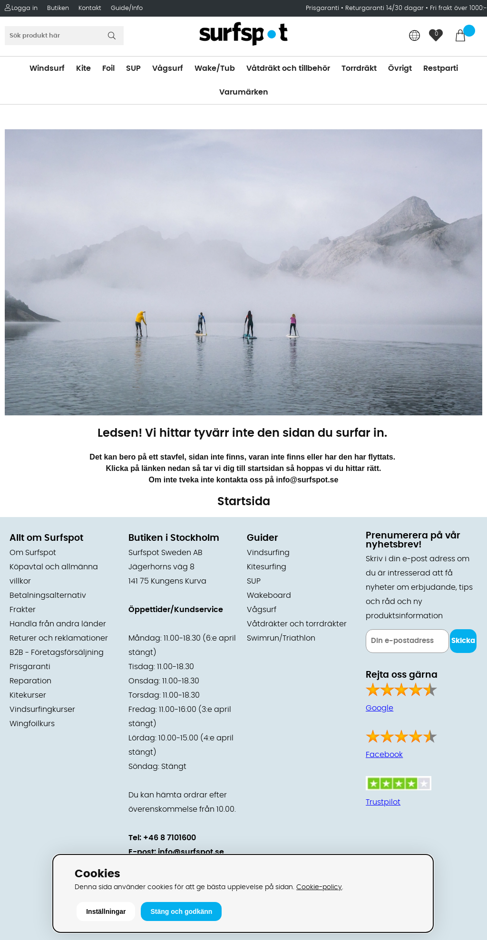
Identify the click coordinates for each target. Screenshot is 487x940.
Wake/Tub (215, 68)
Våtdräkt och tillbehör (288, 68)
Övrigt (400, 68)
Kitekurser (28, 695)
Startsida (243, 502)
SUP (133, 68)
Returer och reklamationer (59, 638)
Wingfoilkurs (32, 724)
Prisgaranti (323, 8)
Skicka (463, 640)
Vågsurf (167, 68)
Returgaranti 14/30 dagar (384, 8)
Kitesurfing (266, 567)
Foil (108, 68)
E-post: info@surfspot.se (176, 852)
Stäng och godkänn (181, 911)
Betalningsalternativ (48, 595)
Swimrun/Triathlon (281, 638)
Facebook (384, 754)
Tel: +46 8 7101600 (162, 838)
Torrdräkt (359, 68)
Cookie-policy (319, 887)
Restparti (440, 68)
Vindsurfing (268, 552)
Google (379, 708)
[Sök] (64, 35)
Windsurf (47, 68)
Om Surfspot (33, 552)
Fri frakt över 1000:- (458, 8)
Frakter (23, 610)
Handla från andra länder (58, 624)
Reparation (30, 681)
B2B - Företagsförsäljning (57, 652)
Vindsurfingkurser (42, 709)
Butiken (58, 8)
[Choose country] (414, 36)
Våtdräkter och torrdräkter (297, 624)
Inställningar (106, 911)
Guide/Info (127, 8)
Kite (83, 68)
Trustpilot (383, 802)
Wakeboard (269, 595)
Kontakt (89, 8)
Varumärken (243, 92)
